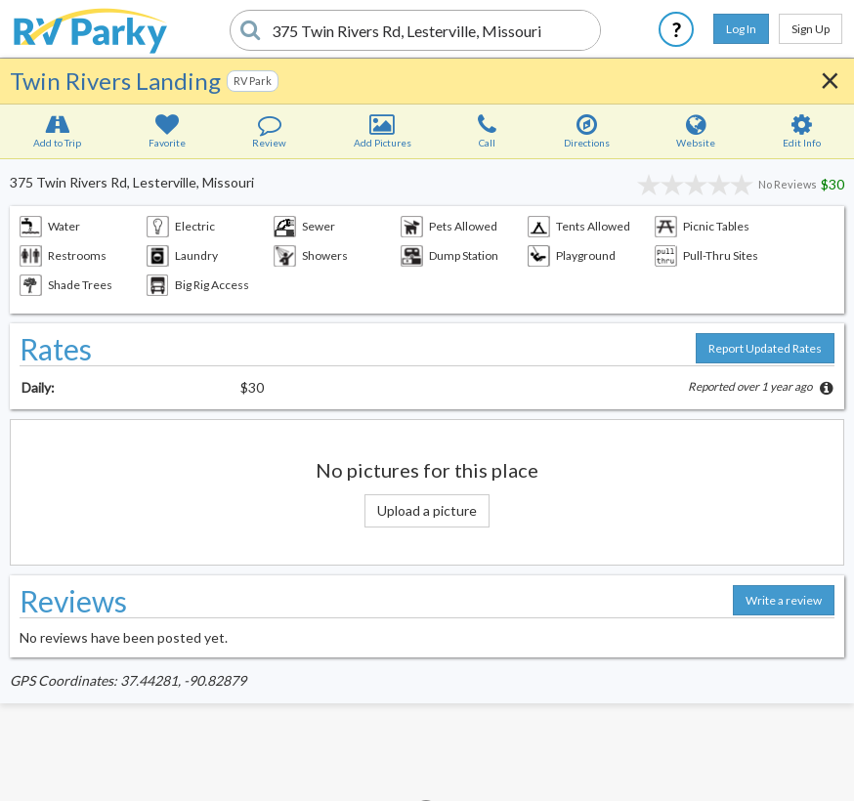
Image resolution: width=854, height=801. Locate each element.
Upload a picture (427, 510)
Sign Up (810, 28)
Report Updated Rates (765, 348)
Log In (741, 28)
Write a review (784, 600)
